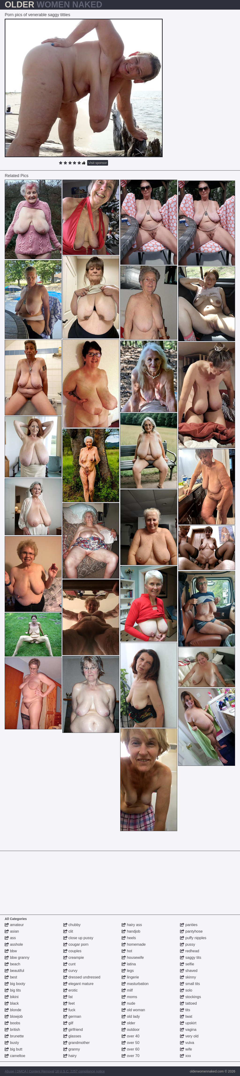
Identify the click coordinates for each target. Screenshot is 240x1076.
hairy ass (132, 925)
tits (185, 1010)
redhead (189, 951)
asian (12, 931)
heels (129, 938)
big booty (15, 984)
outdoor (131, 1030)
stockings (190, 997)
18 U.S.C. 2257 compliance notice (80, 1071)
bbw (11, 951)
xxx (185, 1056)
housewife (133, 958)
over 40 (130, 1036)
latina (129, 964)
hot (127, 951)
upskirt (188, 1023)
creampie (73, 958)
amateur (14, 925)
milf (127, 990)
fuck (69, 1010)
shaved (188, 971)
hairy (70, 1056)
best (11, 977)
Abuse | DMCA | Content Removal (29, 1071)
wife (186, 1049)
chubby (72, 925)
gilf (68, 1023)
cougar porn (76, 944)
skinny (188, 977)
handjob (131, 931)
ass (10, 938)
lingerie (130, 977)
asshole (14, 944)
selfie (187, 964)
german (72, 1016)
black (12, 1003)
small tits (190, 984)
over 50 (130, 1043)
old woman (133, 1010)
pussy (187, 944)
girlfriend (73, 1030)
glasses (72, 1036)
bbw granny (17, 958)
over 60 (130, 1049)
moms (129, 997)
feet (69, 1003)
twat (186, 1016)
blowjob (14, 1016)
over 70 (130, 1056)
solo (186, 990)
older (128, 1023)
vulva (187, 1043)
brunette (14, 1036)
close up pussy (78, 938)
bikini (12, 997)
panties (188, 925)
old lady (131, 1016)
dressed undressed (82, 977)
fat (68, 997)
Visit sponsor (97, 163)
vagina (188, 1030)
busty (12, 1043)
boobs (12, 1023)
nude (128, 1003)
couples (72, 951)
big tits (13, 990)
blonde (13, 1010)
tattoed (188, 1003)
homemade (134, 944)
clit (68, 931)
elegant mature (78, 984)
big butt (13, 1049)
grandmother (76, 1043)
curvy (70, 971)
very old (189, 1036)
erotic (70, 990)
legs (128, 971)
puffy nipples (193, 938)
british (12, 1030)
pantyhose (191, 931)
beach (12, 964)
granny (71, 1049)
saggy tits (190, 958)
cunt (69, 964)
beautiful (14, 971)
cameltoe (15, 1056)
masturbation (135, 984)
